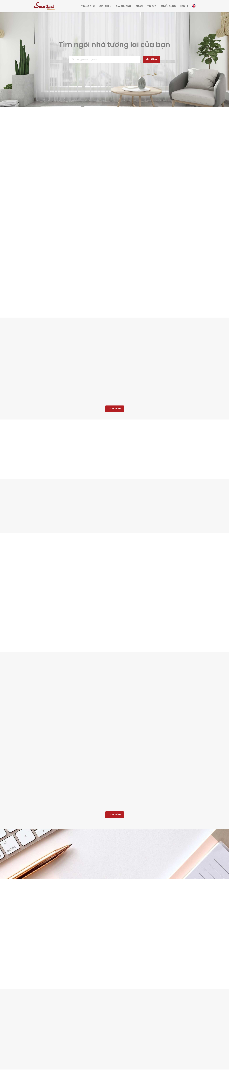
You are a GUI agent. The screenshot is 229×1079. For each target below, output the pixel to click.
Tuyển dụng (168, 6)
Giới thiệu (105, 6)
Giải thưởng (123, 6)
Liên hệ (184, 6)
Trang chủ (88, 6)
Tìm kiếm (151, 59)
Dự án (139, 6)
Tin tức (151, 6)
